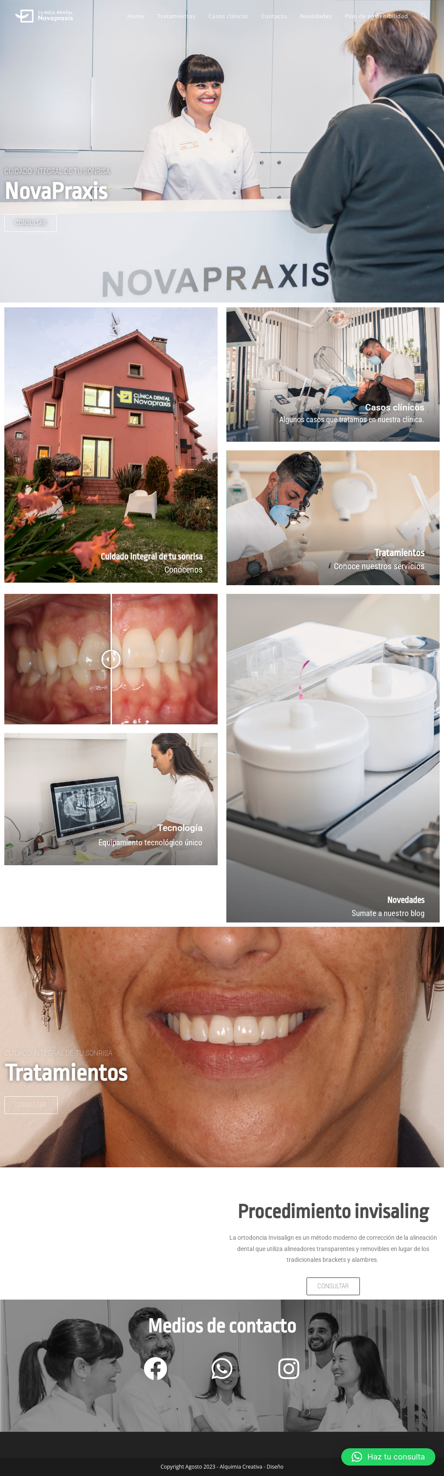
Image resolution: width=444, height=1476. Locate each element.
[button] (388, 1457)
